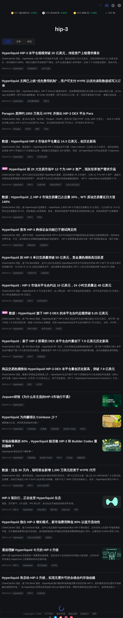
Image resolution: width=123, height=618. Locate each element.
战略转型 (81, 458)
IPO (76, 510)
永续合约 (44, 245)
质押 (37, 129)
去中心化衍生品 (72, 185)
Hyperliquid (18, 68)
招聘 (94, 614)
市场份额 (31, 458)
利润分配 (55, 429)
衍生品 (69, 458)
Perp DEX (41, 510)
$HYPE (54, 510)
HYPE (28, 129)
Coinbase (32, 429)
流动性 (48, 537)
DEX (30, 384)
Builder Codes (69, 429)
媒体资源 (61, 614)
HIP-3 (46, 101)
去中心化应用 (43, 485)
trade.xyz (66, 510)
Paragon (16, 129)
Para (46, 129)
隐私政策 (72, 614)
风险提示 (84, 614)
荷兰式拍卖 (42, 565)
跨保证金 (31, 245)
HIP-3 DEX (32, 329)
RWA (39, 217)
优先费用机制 (33, 101)
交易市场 (41, 185)
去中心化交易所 (34, 537)
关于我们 (49, 614)
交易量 (43, 429)
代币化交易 (42, 157)
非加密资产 (32, 68)
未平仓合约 (42, 301)
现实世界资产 (55, 185)
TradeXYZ (32, 273)
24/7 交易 (46, 68)
